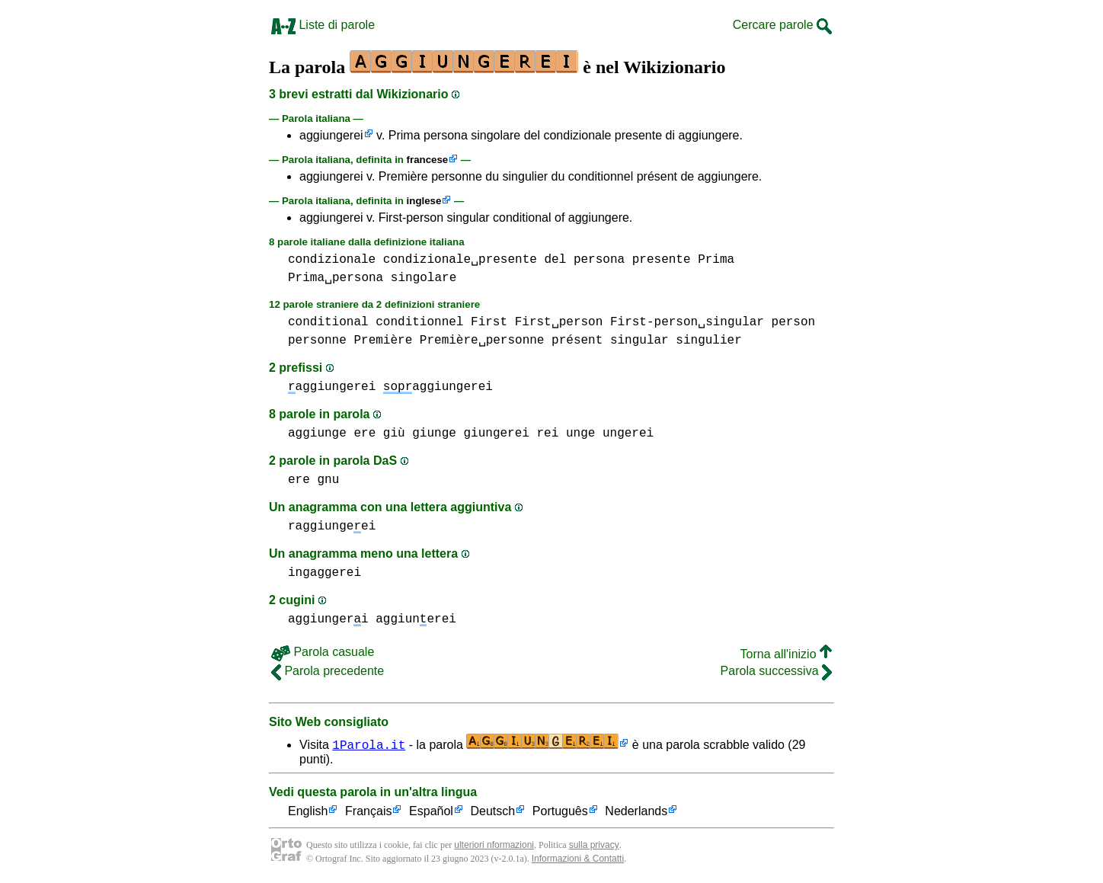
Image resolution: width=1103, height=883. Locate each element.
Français (368, 811)
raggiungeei (332, 526)
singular (639, 340)
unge (580, 433)
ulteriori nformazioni (494, 845)
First (489, 322)
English (308, 811)
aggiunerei (416, 619)
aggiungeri (328, 619)
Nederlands (636, 811)
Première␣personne (482, 340)
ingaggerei (324, 573)
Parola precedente (327, 670)
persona (599, 259)
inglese (424, 200)
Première (382, 340)
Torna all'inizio (786, 654)
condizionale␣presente (460, 259)
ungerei (628, 433)
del (555, 259)
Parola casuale (322, 651)
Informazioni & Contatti (578, 858)
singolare (423, 278)
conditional (328, 322)
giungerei (496, 433)
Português (560, 811)
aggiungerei (331, 135)
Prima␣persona (335, 278)
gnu (328, 480)
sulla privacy (594, 845)
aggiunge (317, 433)
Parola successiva (776, 670)
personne (317, 340)
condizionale (332, 259)
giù (394, 433)
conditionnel (419, 322)
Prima (716, 259)
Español (431, 811)
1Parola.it (368, 744)
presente (661, 259)
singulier (708, 340)
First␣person (559, 322)
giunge (434, 433)
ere (364, 433)
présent (577, 340)
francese (428, 159)
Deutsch (493, 811)
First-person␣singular (687, 322)
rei (548, 433)
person (794, 322)
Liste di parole (323, 24)
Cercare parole (782, 24)
